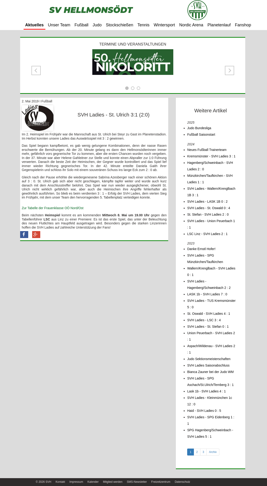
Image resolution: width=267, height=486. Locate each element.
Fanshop (243, 25)
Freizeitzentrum (161, 481)
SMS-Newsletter (137, 481)
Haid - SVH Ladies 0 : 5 (204, 411)
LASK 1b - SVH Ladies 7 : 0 (207, 294)
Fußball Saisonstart (201, 134)
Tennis (143, 25)
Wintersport (164, 25)
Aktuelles (34, 25)
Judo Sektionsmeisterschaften (208, 359)
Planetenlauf (219, 25)
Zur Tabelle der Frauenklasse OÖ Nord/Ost (53, 208)
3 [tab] (203, 452)
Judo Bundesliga (199, 128)
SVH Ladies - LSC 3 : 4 (204, 320)
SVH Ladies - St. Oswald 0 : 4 (208, 208)
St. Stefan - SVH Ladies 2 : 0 (208, 214)
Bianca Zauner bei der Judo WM (210, 372)
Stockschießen (119, 25)
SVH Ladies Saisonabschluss (208, 365)
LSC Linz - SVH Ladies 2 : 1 (207, 234)
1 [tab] (190, 452)
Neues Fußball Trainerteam (207, 150)
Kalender (93, 481)
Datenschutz (182, 481)
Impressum (76, 481)
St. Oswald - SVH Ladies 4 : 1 (208, 313)
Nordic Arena (191, 25)
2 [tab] (197, 452)
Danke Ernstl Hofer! (201, 249)
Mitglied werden (112, 481)
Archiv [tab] (213, 452)
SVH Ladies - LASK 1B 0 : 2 (207, 201)
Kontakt (60, 481)
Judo (97, 25)
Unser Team (59, 25)
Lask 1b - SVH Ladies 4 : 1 (206, 391)
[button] (36, 70)
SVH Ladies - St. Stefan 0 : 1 (208, 326)
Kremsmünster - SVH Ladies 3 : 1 (211, 156)
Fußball (81, 25)
